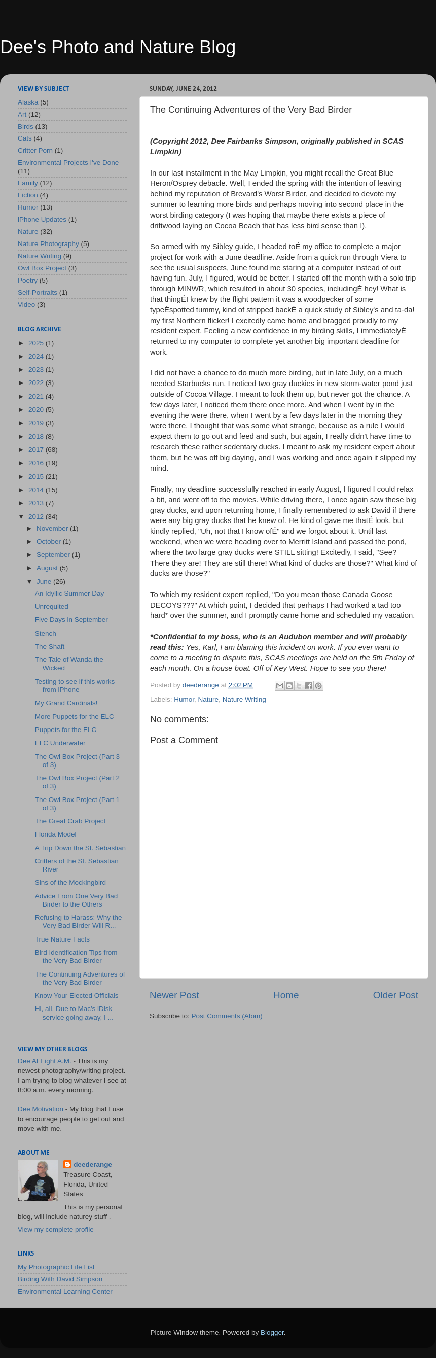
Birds (25, 126)
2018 (37, 436)
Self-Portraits (37, 292)
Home (286, 995)
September (54, 555)
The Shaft (50, 646)
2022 (37, 383)
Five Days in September (71, 619)
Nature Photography (48, 244)
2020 (37, 409)
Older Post (395, 995)
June (45, 581)
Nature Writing (244, 699)
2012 (37, 516)
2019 (37, 423)
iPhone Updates (42, 219)
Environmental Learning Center (65, 1291)
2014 (37, 490)
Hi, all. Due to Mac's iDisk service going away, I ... (74, 1013)
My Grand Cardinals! (66, 703)
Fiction (28, 195)
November (53, 528)
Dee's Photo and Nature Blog (118, 47)
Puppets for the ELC (66, 730)
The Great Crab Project (70, 821)
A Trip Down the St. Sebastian (80, 848)
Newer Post (174, 995)
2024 (37, 356)
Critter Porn (35, 150)
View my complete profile (56, 1229)
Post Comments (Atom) (227, 1016)
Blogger (272, 1332)
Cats (25, 138)
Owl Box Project (42, 268)
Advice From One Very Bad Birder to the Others (76, 900)
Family (28, 183)
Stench (45, 633)
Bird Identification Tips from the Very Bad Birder (76, 956)
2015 (37, 476)
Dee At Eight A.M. (44, 1061)
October (50, 541)
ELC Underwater (60, 743)
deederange (93, 1164)
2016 (37, 463)
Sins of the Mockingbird (70, 882)
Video (26, 304)
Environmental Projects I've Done (68, 162)
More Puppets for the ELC (74, 716)
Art (22, 114)
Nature (208, 699)
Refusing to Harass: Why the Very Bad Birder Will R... (78, 921)
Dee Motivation (40, 1109)
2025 (37, 343)
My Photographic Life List (56, 1267)
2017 (37, 450)
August (48, 568)
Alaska (28, 102)
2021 (37, 396)
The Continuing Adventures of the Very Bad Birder (80, 978)
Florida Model (56, 834)
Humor (184, 699)
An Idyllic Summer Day (69, 593)
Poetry (28, 280)
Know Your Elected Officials (77, 995)
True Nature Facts (62, 939)
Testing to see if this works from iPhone (75, 685)
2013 (37, 503)
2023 (37, 369)
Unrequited (51, 606)
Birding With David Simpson (60, 1279)
